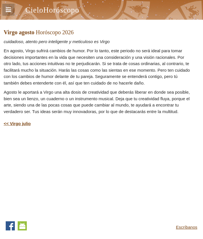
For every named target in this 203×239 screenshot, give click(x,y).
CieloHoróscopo (52, 10)
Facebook (10, 225)
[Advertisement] (52, 173)
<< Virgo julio (17, 123)
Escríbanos (186, 227)
